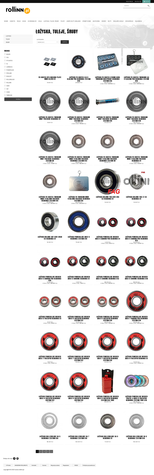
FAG (6, 57)
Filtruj (18, 99)
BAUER (7, 54)
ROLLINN (7, 82)
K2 (6, 64)
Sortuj (65, 42)
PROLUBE (8, 73)
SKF (6, 89)
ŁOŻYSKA (8, 36)
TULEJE (8, 39)
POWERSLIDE (9, 70)
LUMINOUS (8, 67)
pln (146, 2)
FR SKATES (8, 60)
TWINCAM (8, 95)
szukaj (149, 6)
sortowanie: (40, 39)
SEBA (7, 86)
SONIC (7, 92)
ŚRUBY (8, 42)
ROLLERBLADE (9, 79)
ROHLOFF (8, 76)
